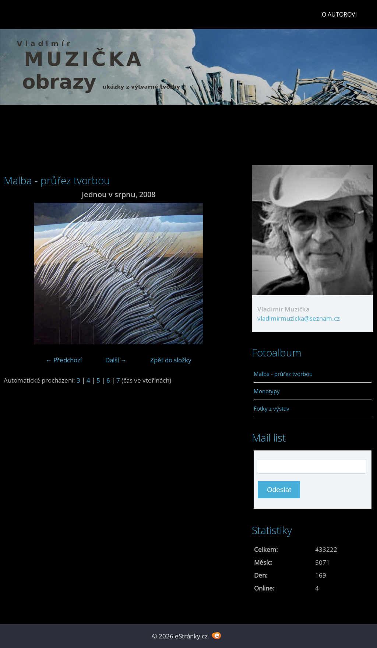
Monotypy (267, 391)
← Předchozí (64, 360)
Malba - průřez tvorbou (283, 373)
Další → (116, 360)
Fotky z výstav (271, 408)
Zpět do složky (170, 360)
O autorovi (339, 14)
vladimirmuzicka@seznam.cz (298, 318)
